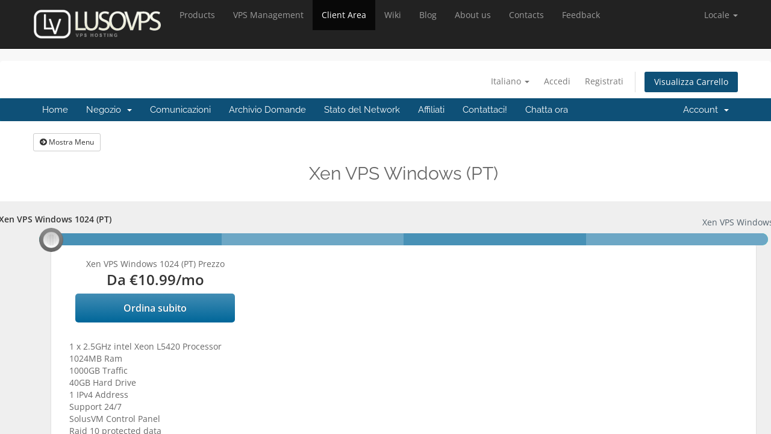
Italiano (510, 81)
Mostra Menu (67, 142)
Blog (428, 14)
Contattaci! (485, 109)
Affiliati (431, 109)
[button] (721, 15)
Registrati (604, 81)
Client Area (344, 14)
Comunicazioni (180, 109)
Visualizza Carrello (691, 81)
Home (55, 109)
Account (706, 109)
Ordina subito (155, 308)
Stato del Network (362, 109)
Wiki (392, 14)
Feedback (581, 14)
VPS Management (268, 14)
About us (473, 14)
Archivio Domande (267, 109)
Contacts (526, 14)
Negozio (109, 109)
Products (197, 14)
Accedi (557, 81)
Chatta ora (546, 109)
